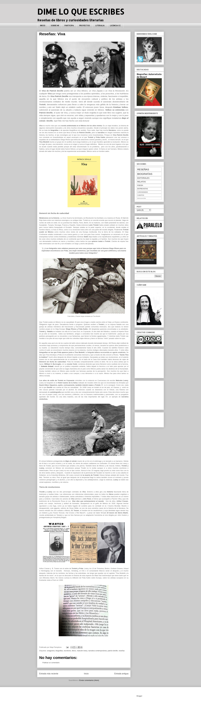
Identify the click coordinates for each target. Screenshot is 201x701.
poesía (140, 185)
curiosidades (142, 192)
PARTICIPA (69, 25)
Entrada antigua (121, 674)
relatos (141, 182)
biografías (59, 651)
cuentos (140, 195)
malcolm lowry (82, 651)
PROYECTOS (84, 25)
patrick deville (113, 651)
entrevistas (142, 189)
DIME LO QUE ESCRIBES (80, 12)
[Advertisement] (149, 363)
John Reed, (87, 499)
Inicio (86, 674)
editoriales (143, 178)
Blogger (139, 696)
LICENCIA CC (115, 25)
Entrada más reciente (48, 674)
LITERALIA (99, 25)
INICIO (42, 25)
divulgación (141, 198)
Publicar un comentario (50, 663)
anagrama (51, 651)
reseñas (122, 651)
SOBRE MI (55, 25)
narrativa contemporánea (97, 651)
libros (74, 651)
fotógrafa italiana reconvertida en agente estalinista (106, 352)
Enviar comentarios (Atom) (89, 680)
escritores (67, 651)
